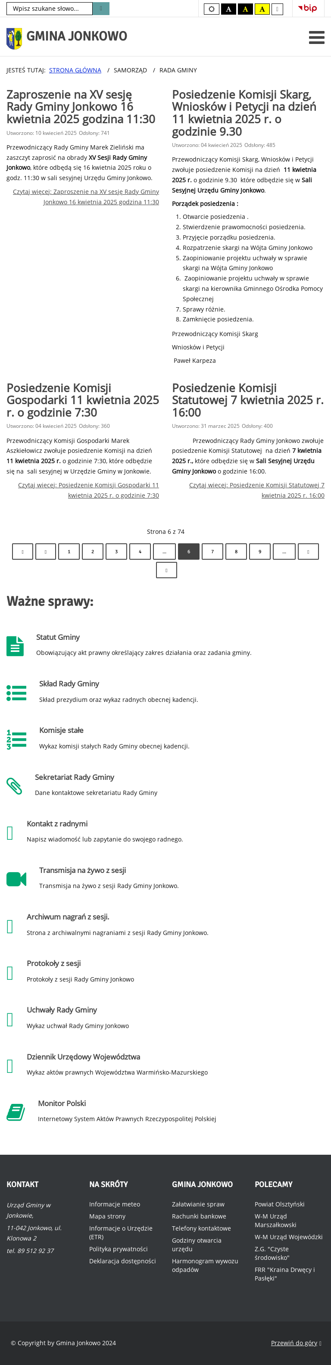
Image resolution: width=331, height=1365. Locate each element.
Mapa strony (107, 1216)
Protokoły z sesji (54, 963)
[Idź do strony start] (22, 551)
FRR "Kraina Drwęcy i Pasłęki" (285, 1273)
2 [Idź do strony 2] (92, 551)
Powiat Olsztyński (280, 1204)
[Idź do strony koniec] (166, 570)
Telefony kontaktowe (201, 1228)
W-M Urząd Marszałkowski (276, 1220)
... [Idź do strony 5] (164, 551)
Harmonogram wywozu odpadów (205, 1265)
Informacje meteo (114, 1204)
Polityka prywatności (118, 1249)
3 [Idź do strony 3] (116, 551)
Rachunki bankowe (199, 1216)
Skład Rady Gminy (69, 684)
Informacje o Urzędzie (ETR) (121, 1232)
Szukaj (101, 8)
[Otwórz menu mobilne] (317, 37)
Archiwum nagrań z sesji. (68, 917)
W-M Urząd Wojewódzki (289, 1237)
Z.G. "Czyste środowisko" (272, 1253)
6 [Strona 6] (188, 551)
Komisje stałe (61, 730)
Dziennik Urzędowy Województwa (83, 1057)
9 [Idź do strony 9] (260, 551)
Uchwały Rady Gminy (62, 1010)
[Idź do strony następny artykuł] (308, 551)
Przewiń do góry (296, 1343)
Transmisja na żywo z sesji (82, 870)
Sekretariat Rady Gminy (74, 777)
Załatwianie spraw (198, 1204)
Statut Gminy (58, 637)
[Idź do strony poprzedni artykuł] (45, 551)
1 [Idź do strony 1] (69, 551)
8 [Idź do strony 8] (236, 551)
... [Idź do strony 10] (284, 551)
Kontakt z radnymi (57, 824)
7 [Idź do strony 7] (212, 551)
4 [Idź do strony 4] (140, 551)
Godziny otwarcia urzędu (197, 1244)
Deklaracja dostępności (122, 1261)
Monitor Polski (62, 1103)
